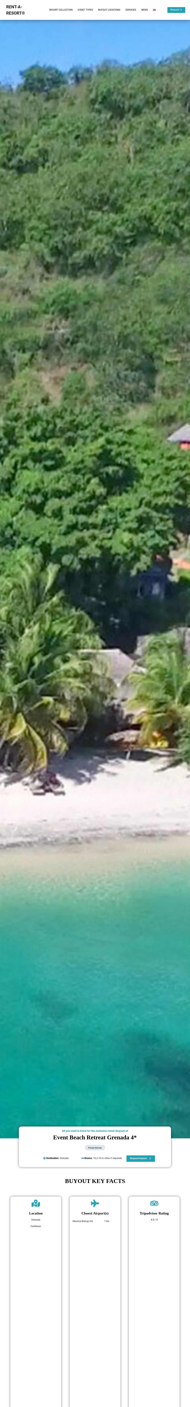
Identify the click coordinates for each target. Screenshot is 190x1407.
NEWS (144, 9)
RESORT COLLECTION (61, 9)
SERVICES (130, 9)
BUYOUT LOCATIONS (109, 9)
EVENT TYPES (85, 9)
